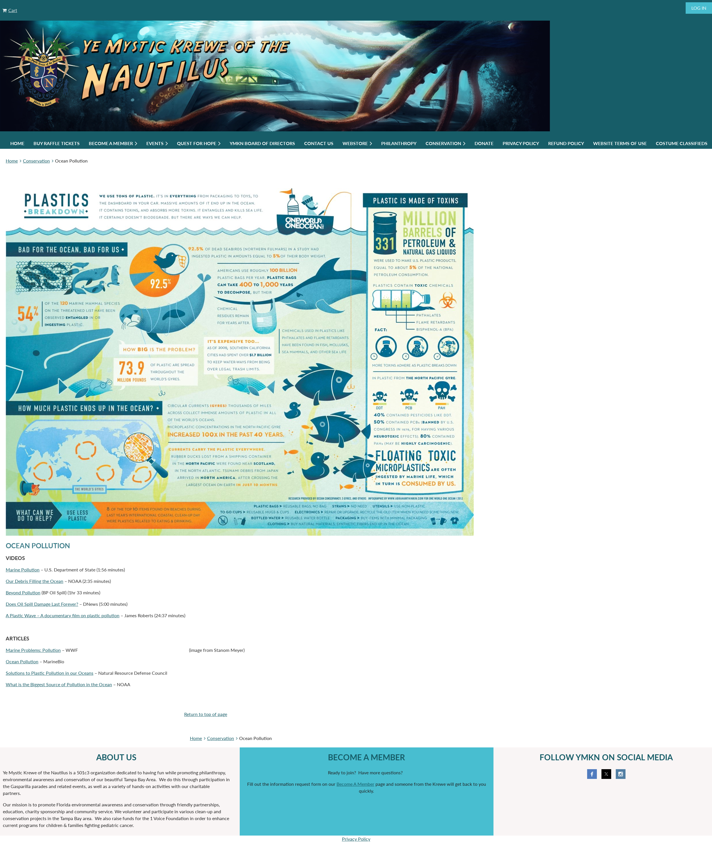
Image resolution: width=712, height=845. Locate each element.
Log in (698, 8)
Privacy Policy (356, 839)
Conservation (36, 160)
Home (12, 160)
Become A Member (355, 784)
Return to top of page (205, 714)
